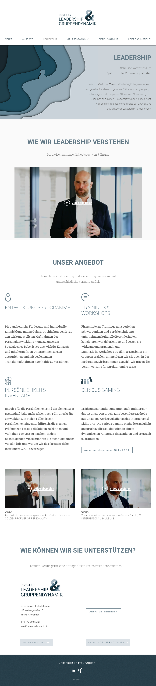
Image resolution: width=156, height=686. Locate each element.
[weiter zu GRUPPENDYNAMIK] (108, 642)
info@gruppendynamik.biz (34, 626)
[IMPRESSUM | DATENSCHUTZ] (77, 663)
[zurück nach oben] (36, 642)
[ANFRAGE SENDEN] (103, 611)
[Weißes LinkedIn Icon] (73, 670)
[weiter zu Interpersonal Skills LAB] (107, 450)
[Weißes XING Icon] (80, 670)
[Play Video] (78, 202)
